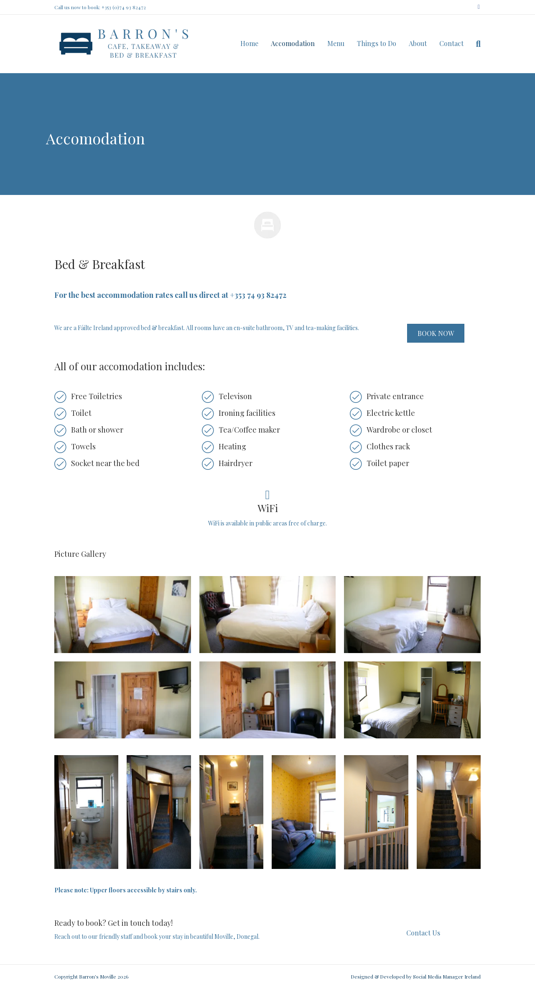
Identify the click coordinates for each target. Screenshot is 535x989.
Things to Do (376, 43)
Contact (451, 43)
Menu (335, 43)
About (418, 43)
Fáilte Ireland (95, 328)
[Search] (475, 44)
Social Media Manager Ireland (447, 976)
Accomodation (293, 43)
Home (249, 43)
